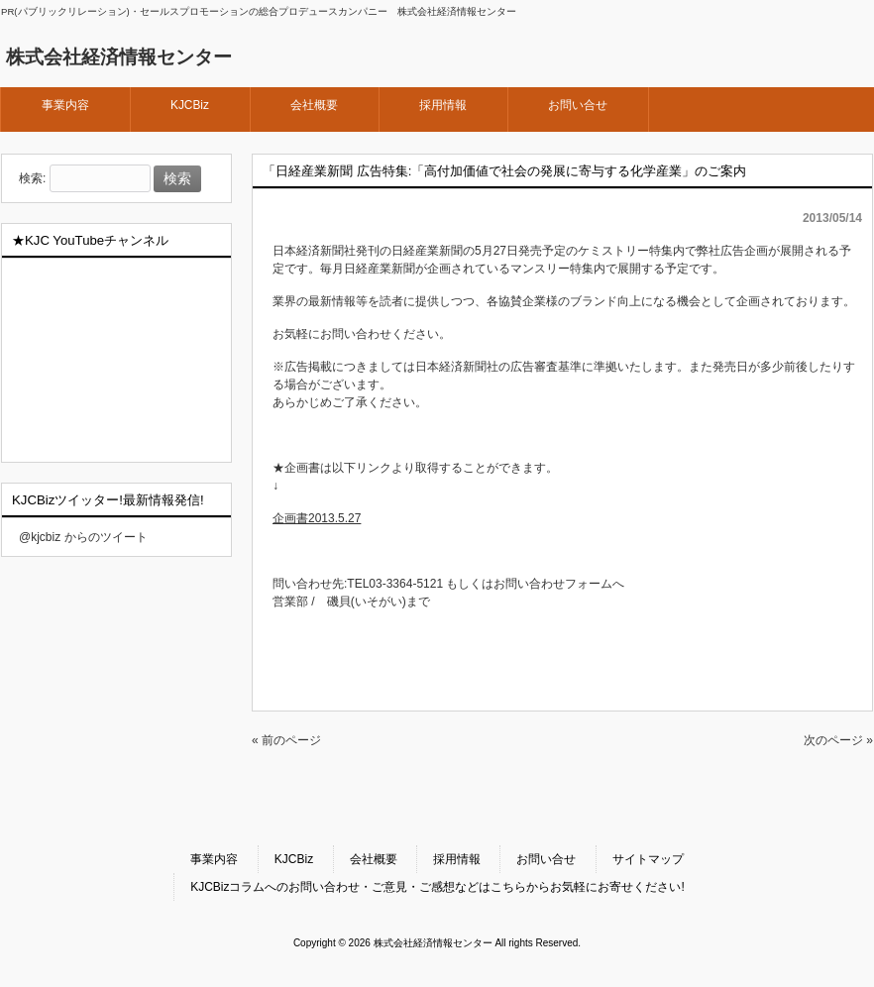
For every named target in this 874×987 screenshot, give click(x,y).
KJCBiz (293, 859)
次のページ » (838, 740)
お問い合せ (546, 859)
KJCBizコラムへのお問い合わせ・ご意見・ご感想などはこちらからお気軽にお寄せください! (437, 887)
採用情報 (457, 859)
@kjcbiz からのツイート (83, 537)
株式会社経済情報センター (119, 57)
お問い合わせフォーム (552, 584)
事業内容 (214, 859)
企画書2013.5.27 (317, 518)
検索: (32, 179)
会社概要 (373, 859)
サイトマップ (648, 859)
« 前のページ (286, 740)
